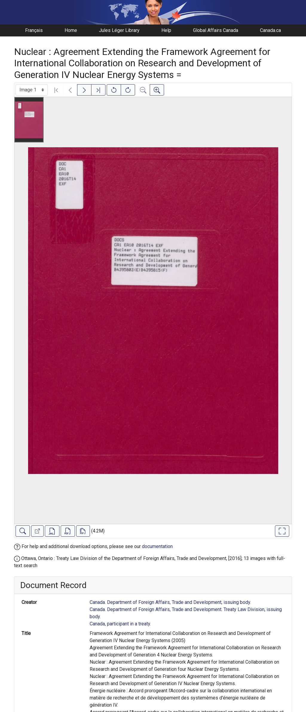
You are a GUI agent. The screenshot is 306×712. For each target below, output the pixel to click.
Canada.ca (270, 30)
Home (71, 30)
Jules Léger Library (119, 30)
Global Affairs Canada (215, 30)
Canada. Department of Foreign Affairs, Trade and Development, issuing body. (170, 602)
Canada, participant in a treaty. (120, 624)
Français (34, 30)
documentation (157, 546)
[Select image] (32, 90)
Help (166, 30)
